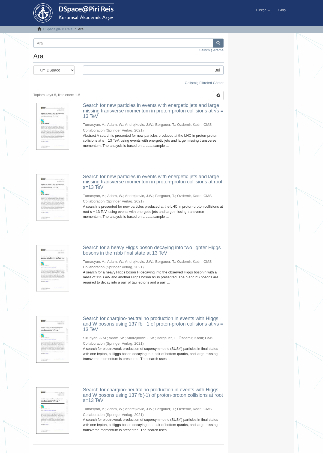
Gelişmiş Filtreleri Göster (204, 83)
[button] (263, 10)
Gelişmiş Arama (211, 50)
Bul (217, 70)
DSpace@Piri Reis (57, 29)
